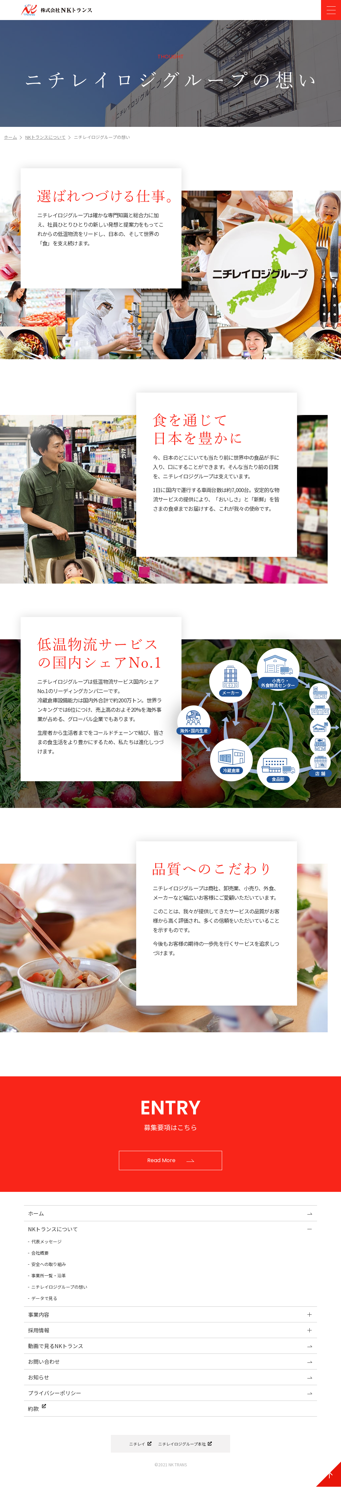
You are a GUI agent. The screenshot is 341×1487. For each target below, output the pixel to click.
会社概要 (40, 1253)
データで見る (44, 1298)
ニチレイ (134, 1444)
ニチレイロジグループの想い (59, 1287)
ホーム (10, 137)
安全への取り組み (48, 1264)
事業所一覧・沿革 (48, 1275)
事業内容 (38, 1314)
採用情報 (38, 1330)
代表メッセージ (46, 1241)
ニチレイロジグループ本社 (182, 1444)
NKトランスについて (45, 137)
